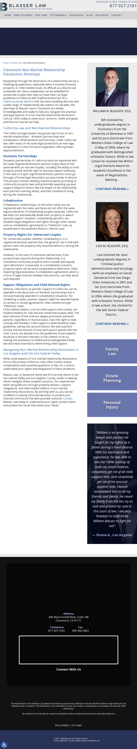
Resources (102, 21)
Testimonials (58, 21)
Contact (116, 21)
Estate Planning (112, 378)
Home (7, 21)
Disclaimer (62, 725)
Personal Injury (112, 405)
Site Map (77, 725)
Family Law (16, 62)
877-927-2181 (120, 8)
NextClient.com (94, 741)
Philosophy (76, 21)
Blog (89, 21)
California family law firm (18, 101)
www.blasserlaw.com (106, 713)
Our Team (41, 21)
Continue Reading (111, 189)
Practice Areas (23, 21)
